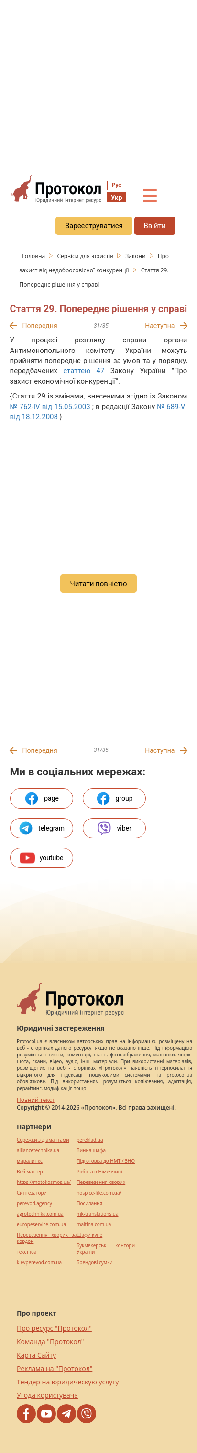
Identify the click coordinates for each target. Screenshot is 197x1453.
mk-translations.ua (97, 1214)
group (114, 798)
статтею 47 (83, 370)
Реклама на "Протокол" (54, 1368)
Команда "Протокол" (50, 1341)
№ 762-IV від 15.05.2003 (50, 406)
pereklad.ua (90, 1140)
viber (114, 828)
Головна (34, 256)
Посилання (89, 1203)
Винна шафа (91, 1151)
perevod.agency (34, 1203)
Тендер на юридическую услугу (68, 1381)
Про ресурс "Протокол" (54, 1328)
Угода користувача (47, 1395)
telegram (41, 828)
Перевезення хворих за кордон (47, 1238)
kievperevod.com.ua (39, 1262)
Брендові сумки (94, 1262)
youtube (42, 858)
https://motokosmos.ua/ (44, 1182)
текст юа (26, 1252)
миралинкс (30, 1161)
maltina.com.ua (94, 1224)
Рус (116, 185)
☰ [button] (149, 197)
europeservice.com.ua (41, 1224)
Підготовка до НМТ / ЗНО (106, 1161)
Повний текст (36, 1100)
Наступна (160, 325)
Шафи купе (89, 1235)
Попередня (39, 325)
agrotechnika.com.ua (40, 1214)
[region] (98, 87)
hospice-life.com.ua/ (99, 1193)
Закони (136, 256)
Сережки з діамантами (43, 1140)
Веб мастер (30, 1172)
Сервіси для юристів (86, 256)
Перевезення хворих (101, 1182)
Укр (116, 197)
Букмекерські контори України (106, 1248)
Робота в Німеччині (99, 1172)
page (41, 798)
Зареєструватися (94, 226)
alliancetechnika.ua (38, 1151)
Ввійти (155, 226)
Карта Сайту (36, 1354)
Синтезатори (32, 1193)
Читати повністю (98, 583)
